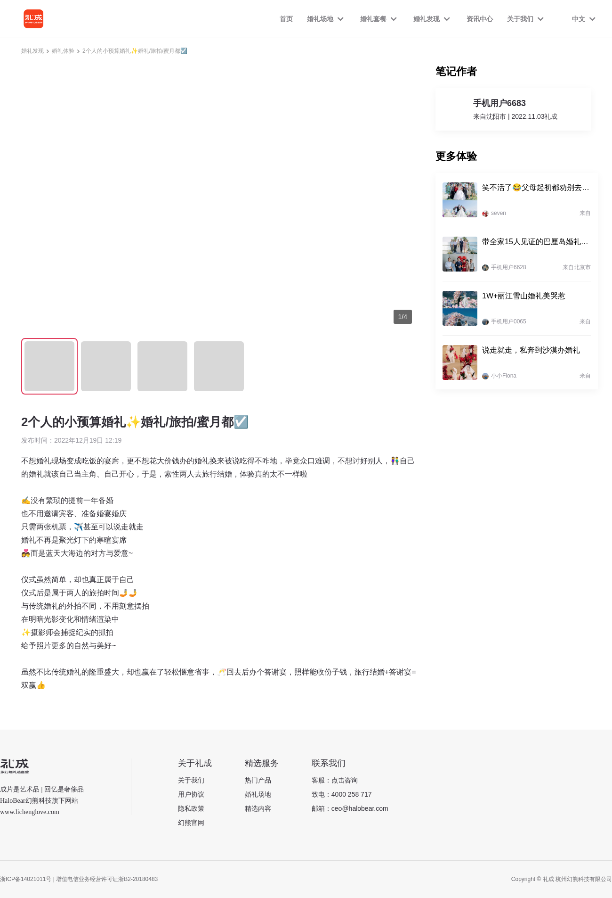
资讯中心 (480, 19)
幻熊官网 (191, 822)
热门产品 (258, 780)
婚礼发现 (32, 51)
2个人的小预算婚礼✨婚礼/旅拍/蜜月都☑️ (134, 51)
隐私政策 (191, 808)
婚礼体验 (63, 51)
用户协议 (191, 794)
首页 (286, 19)
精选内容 (258, 808)
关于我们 (191, 780)
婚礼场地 (258, 794)
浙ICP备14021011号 (25, 879)
